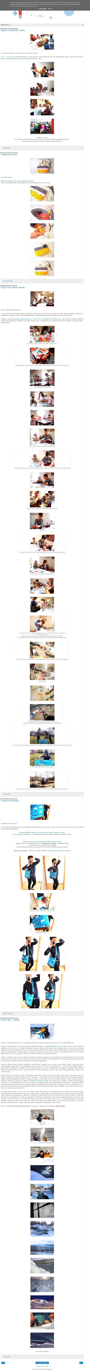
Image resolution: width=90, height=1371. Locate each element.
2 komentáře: (6, 148)
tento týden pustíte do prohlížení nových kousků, (47, 841)
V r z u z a (5, 57)
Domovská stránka (42, 1362)
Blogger (49, 1369)
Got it (50, 9)
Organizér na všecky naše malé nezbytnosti (14, 181)
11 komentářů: (7, 1356)
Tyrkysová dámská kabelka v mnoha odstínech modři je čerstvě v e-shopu (42, 832)
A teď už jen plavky (10, 800)
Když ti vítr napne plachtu (13, 287)
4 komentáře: (6, 794)
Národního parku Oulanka (58, 1046)
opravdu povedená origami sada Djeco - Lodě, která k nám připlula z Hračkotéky (32, 319)
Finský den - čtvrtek (10, 1020)
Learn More (42, 9)
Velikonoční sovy (9, 154)
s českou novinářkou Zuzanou (29, 1048)
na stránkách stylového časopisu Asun (39, 1080)
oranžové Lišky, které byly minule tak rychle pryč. (56, 850)
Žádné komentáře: (8, 281)
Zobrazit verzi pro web (42, 1366)
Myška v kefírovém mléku (13, 30)
